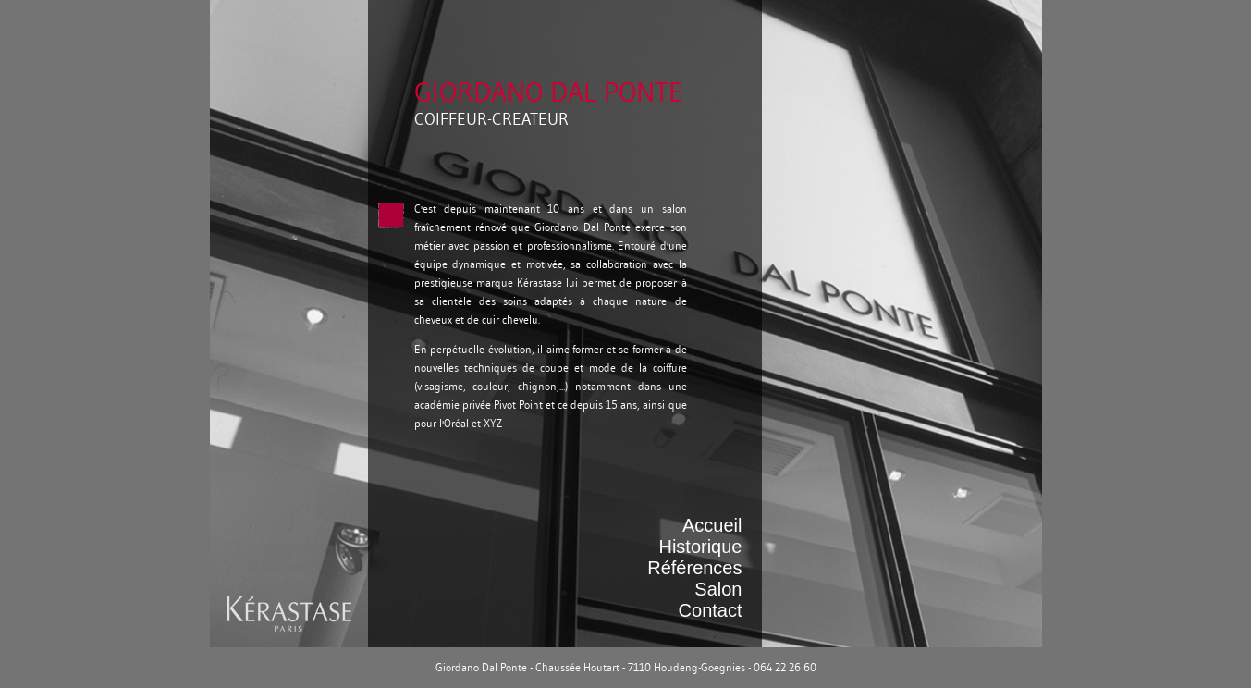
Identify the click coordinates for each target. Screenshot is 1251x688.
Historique (700, 546)
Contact (710, 610)
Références (694, 568)
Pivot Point (518, 405)
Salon (718, 589)
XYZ (493, 423)
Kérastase (539, 282)
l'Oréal (454, 423)
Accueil (712, 525)
